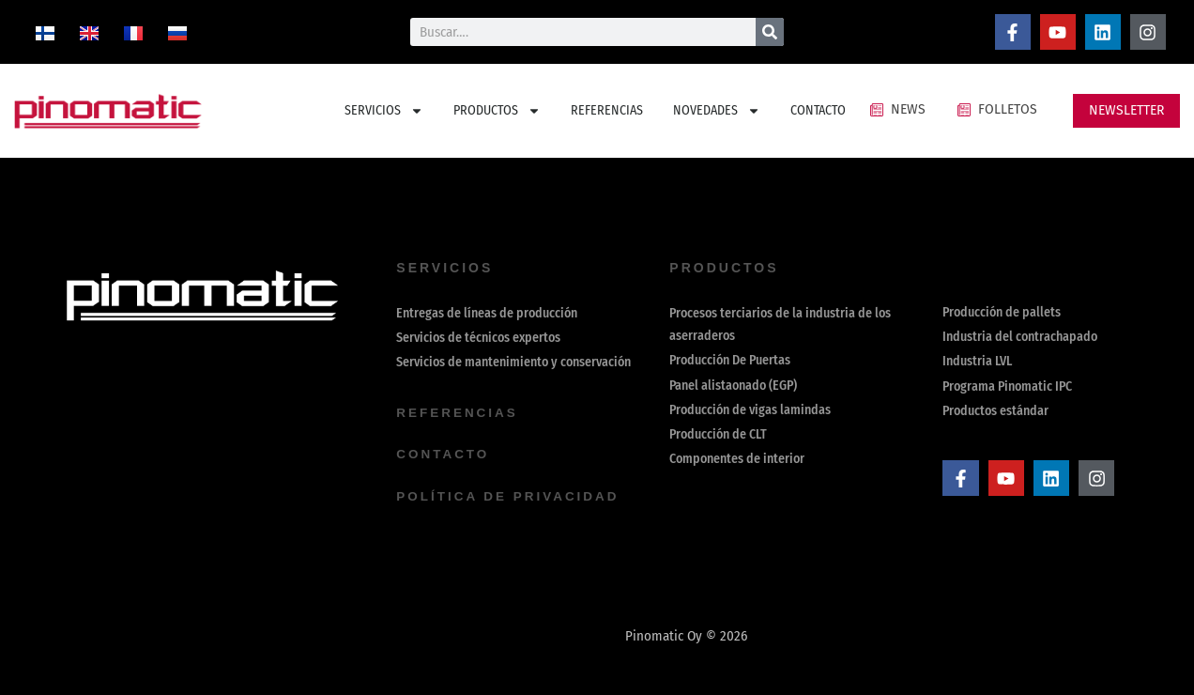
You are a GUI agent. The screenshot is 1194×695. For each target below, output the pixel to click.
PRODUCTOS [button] (497, 111)
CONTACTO (818, 110)
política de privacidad (510, 495)
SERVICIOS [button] (383, 111)
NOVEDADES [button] (716, 111)
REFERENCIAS (607, 110)
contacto (444, 454)
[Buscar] (770, 32)
